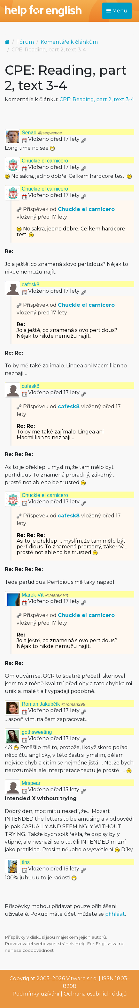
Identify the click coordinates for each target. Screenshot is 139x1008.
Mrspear (31, 783)
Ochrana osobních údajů (95, 994)
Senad (42, 132)
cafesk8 (30, 284)
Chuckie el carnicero (45, 160)
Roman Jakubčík (53, 704)
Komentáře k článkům (69, 42)
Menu (116, 11)
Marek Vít (45, 595)
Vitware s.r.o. (81, 978)
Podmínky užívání (35, 994)
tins (26, 862)
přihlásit (115, 914)
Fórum (25, 42)
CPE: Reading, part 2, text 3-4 (96, 99)
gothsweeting (37, 732)
